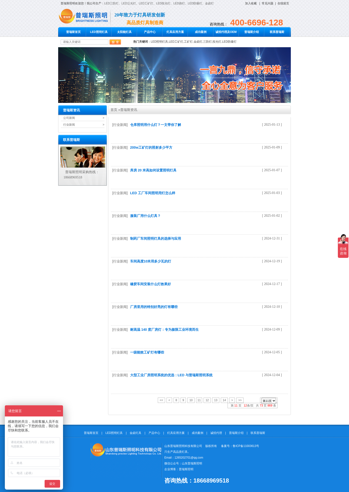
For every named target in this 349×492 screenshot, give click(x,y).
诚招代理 (216, 433)
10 (190, 400)
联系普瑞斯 (277, 32)
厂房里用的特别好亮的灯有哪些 (154, 307)
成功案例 (200, 32)
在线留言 (283, 3)
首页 (114, 110)
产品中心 (150, 32)
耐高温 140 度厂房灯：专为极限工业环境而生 (164, 329)
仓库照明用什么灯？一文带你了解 (155, 125)
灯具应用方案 (175, 32)
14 (224, 400)
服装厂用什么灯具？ (145, 216)
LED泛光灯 (128, 3)
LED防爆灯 (195, 3)
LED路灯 (179, 3)
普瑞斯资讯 (128, 110)
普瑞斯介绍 (251, 32)
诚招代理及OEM (226, 32)
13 (215, 400)
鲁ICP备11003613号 (246, 446)
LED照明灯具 (99, 32)
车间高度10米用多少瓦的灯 (150, 261)
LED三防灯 (111, 3)
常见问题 (267, 3)
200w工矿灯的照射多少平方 (151, 147)
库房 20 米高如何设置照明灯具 (153, 170)
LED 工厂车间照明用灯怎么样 (152, 193)
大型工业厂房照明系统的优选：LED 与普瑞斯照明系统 (171, 375)
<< (161, 400)
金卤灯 (209, 3)
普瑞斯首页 (73, 32)
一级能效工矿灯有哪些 (147, 352)
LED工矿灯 (146, 3)
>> (240, 400)
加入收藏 (251, 3)
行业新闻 (69, 124)
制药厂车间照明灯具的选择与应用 (155, 238)
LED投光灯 (163, 3)
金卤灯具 (135, 433)
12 (207, 400)
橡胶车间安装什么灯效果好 (150, 284)
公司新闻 (69, 118)
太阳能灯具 (124, 32)
